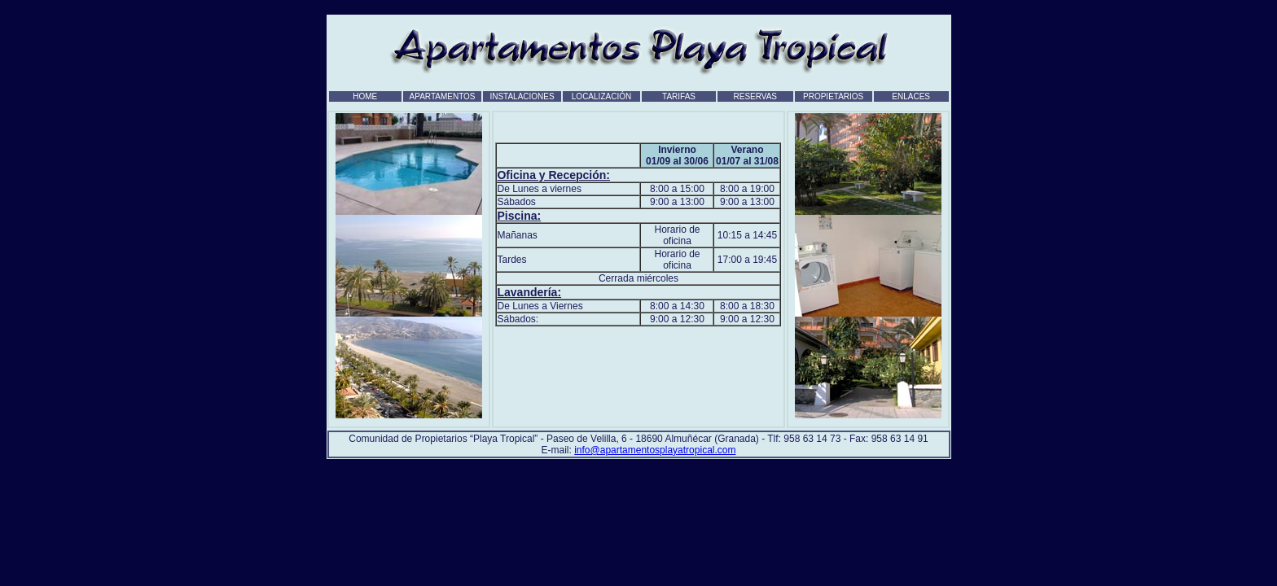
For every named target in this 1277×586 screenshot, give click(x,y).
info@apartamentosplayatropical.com (654, 450)
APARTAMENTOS (443, 96)
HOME (365, 96)
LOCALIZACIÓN (601, 96)
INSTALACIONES (521, 96)
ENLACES (911, 96)
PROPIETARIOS (833, 96)
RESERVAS (755, 96)
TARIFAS (679, 96)
